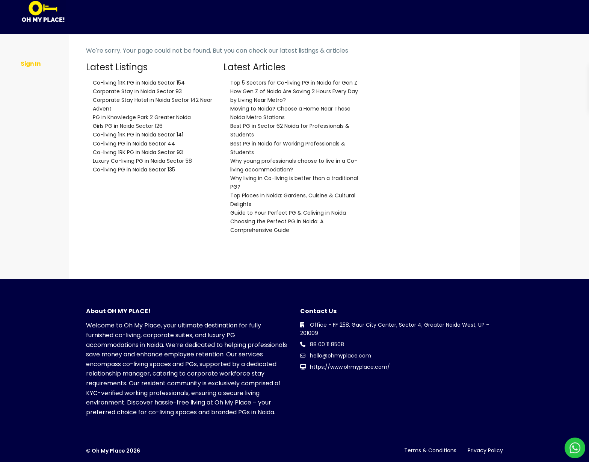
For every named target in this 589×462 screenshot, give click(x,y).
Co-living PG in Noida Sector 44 (134, 143)
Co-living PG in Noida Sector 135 (134, 169)
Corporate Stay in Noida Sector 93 (137, 91)
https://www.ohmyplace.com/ (350, 367)
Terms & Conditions (430, 450)
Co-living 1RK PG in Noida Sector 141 (138, 134)
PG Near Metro (400, 40)
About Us (114, 40)
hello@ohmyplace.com (340, 355)
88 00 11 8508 (327, 344)
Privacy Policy (485, 450)
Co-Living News (226, 40)
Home (80, 40)
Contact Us (404, 74)
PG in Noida (278, 40)
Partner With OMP (165, 40)
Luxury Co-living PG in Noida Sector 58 (142, 161)
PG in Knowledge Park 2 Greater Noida (142, 117)
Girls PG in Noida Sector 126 (128, 126)
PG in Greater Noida (337, 40)
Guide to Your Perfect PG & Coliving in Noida (288, 213)
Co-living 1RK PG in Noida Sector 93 (138, 152)
